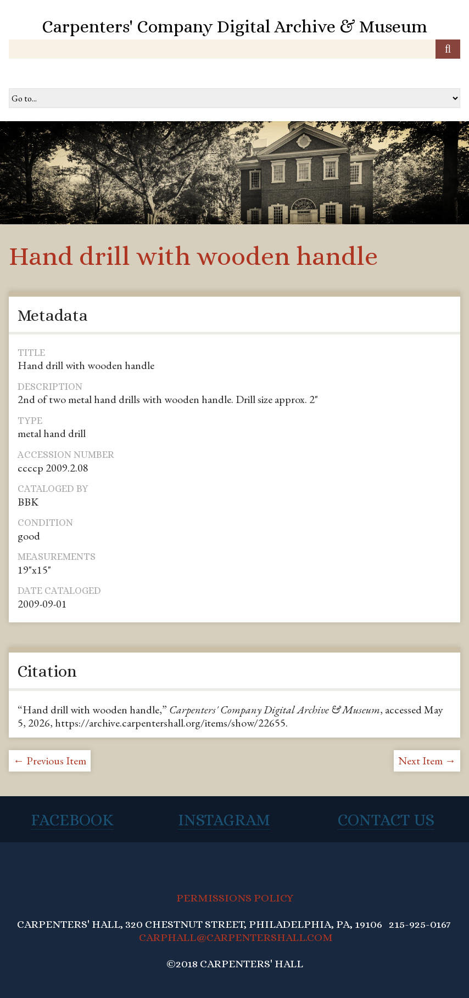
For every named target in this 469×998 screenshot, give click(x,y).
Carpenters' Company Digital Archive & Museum (234, 26)
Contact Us (386, 819)
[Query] (234, 49)
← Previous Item (49, 760)
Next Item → (427, 760)
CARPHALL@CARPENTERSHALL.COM (236, 937)
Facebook (72, 819)
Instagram (224, 819)
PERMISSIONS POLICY (234, 898)
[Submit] (448, 49)
